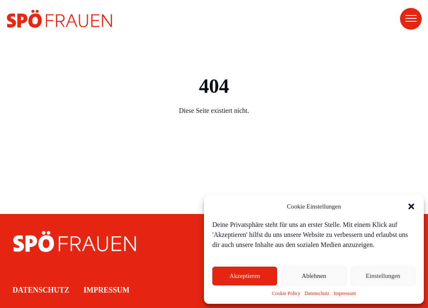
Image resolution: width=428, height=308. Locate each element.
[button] (411, 206)
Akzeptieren (244, 275)
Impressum (345, 293)
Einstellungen (383, 275)
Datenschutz (317, 293)
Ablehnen (314, 275)
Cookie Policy (286, 293)
